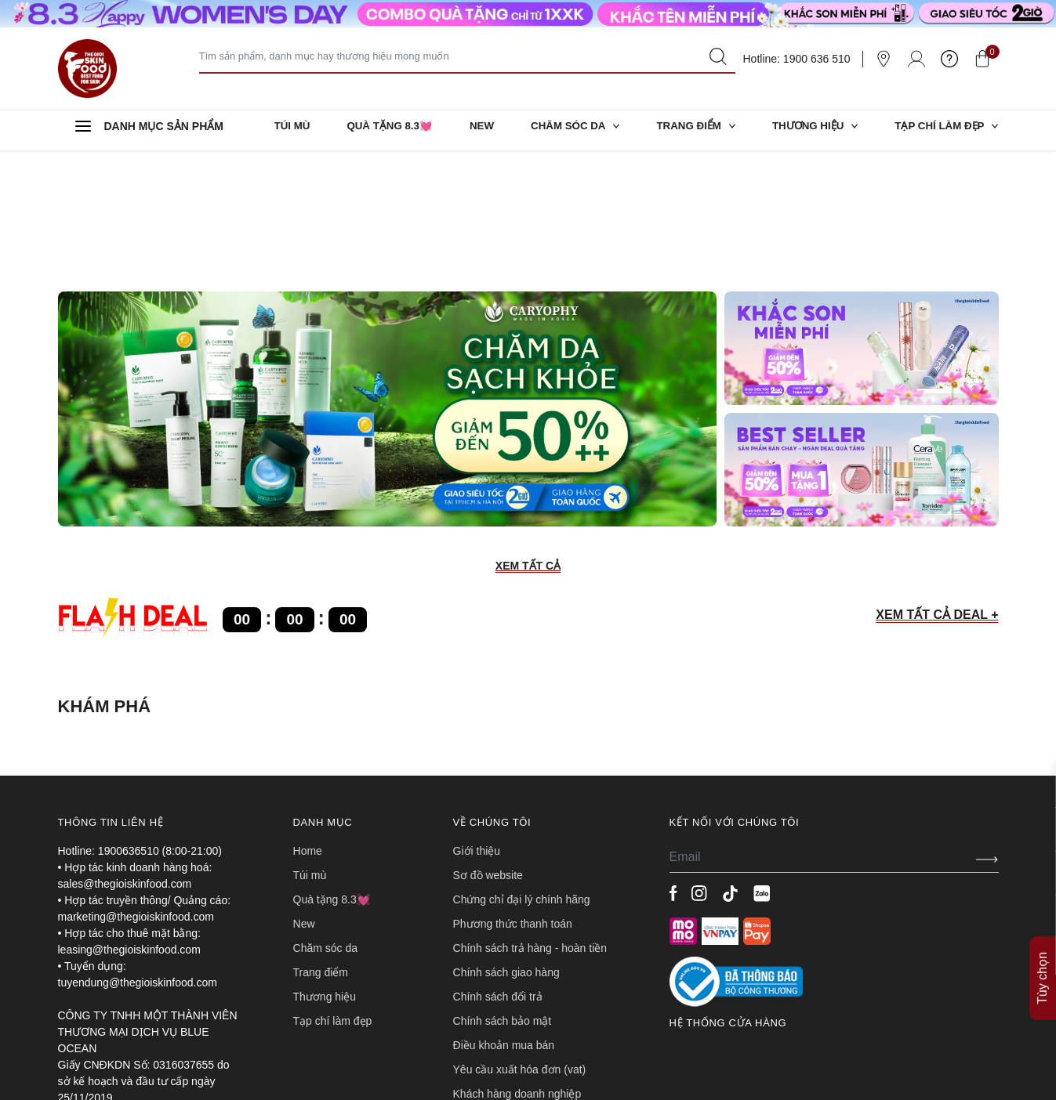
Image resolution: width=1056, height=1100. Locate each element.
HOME (307, 724)
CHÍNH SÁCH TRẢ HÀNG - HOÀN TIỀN (530, 821)
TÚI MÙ (293, 130)
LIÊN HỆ (471, 1015)
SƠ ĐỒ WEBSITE (488, 748)
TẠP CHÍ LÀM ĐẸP (944, 130)
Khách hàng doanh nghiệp (517, 967)
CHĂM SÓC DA (571, 130)
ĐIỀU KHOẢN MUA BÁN (504, 918)
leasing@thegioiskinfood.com (129, 822)
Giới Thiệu (477, 724)
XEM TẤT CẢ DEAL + (937, 487)
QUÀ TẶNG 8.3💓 (389, 130)
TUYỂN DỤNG (482, 991)
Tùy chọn (1042, 901)
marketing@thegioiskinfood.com (136, 789)
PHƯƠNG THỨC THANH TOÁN (512, 797)
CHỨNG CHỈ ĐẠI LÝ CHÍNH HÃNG (521, 772)
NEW (480, 130)
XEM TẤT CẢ (528, 438)
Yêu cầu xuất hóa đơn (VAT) (519, 942)
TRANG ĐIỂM (692, 130)
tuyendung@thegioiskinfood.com (137, 855)
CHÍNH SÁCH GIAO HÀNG (506, 845)
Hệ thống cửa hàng (728, 896)
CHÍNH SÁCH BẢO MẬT (502, 894)
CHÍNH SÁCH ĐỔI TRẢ (498, 869)
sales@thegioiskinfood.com (125, 757)
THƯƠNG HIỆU (812, 130)
